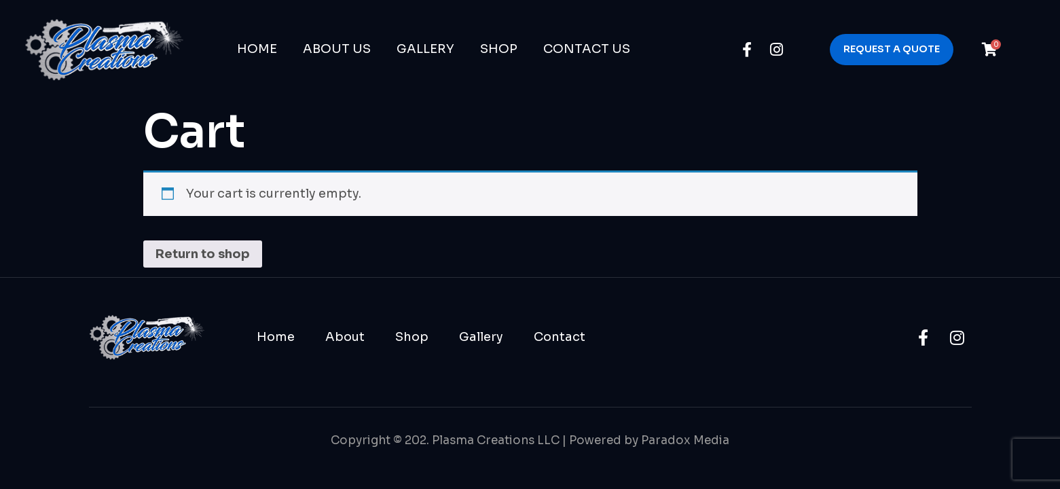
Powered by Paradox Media (649, 440)
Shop (498, 48)
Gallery (425, 48)
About (345, 336)
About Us (337, 48)
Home (257, 48)
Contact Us (586, 48)
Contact (559, 336)
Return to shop (203, 254)
